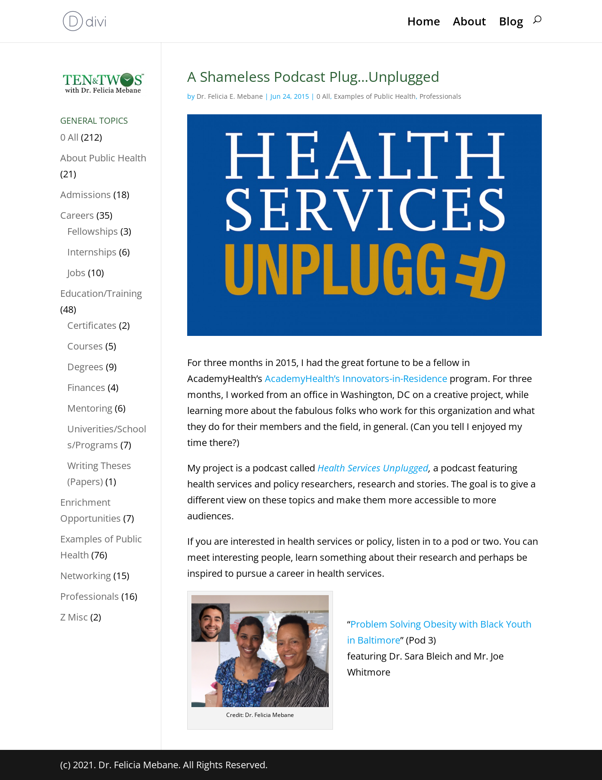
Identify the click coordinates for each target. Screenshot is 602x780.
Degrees (85, 366)
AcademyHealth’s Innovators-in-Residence (356, 378)
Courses (85, 346)
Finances (86, 387)
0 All (323, 96)
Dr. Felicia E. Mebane (230, 96)
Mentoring (89, 408)
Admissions (85, 194)
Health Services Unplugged (372, 468)
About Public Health (103, 157)
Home (423, 22)
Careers (77, 215)
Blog (511, 22)
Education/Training (101, 293)
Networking (85, 575)
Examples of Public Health (375, 96)
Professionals (440, 96)
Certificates (92, 325)
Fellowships (92, 231)
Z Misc (74, 617)
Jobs (76, 272)
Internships (92, 252)
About (469, 22)
